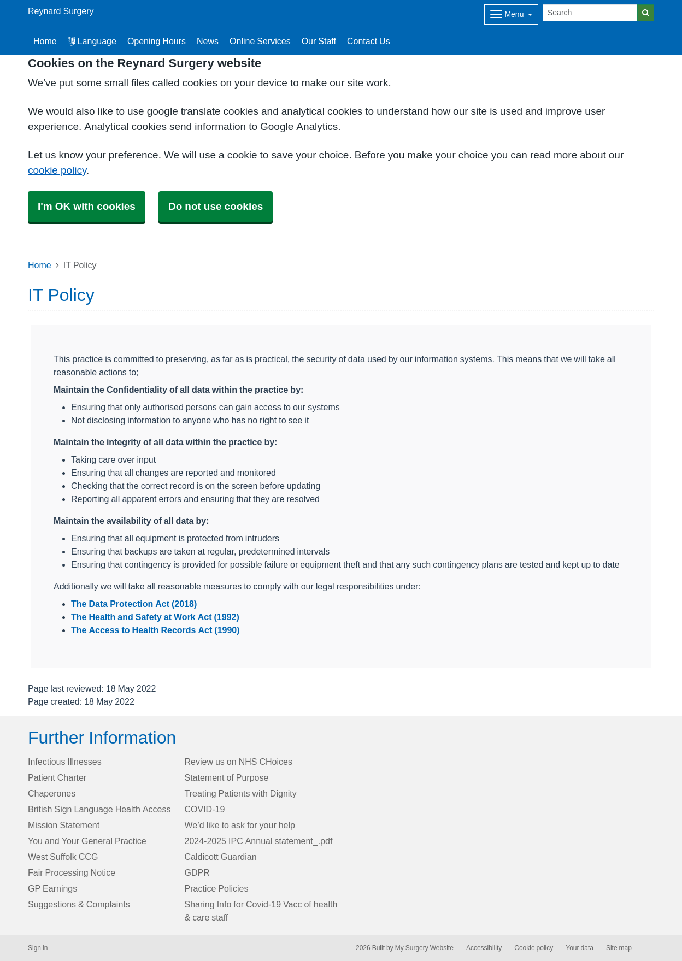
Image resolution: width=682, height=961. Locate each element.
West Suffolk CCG (63, 856)
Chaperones (51, 793)
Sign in (38, 948)
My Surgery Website (424, 948)
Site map (619, 948)
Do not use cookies (215, 206)
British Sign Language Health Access (99, 809)
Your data (579, 948)
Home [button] (45, 41)
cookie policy (57, 170)
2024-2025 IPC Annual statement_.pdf (259, 840)
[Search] (590, 12)
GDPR (197, 872)
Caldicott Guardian (221, 856)
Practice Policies (217, 888)
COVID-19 (205, 809)
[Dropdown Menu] (511, 14)
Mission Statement (63, 825)
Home (39, 265)
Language (92, 41)
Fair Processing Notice (71, 872)
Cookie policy (533, 948)
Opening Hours (156, 41)
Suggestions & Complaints (79, 904)
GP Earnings (52, 888)
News (208, 41)
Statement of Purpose (227, 777)
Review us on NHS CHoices (238, 761)
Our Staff (319, 41)
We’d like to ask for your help (240, 825)
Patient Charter (57, 777)
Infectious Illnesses (65, 761)
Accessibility (484, 948)
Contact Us (368, 41)
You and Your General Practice (87, 840)
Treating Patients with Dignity (241, 793)
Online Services (260, 41)
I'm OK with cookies (87, 206)
